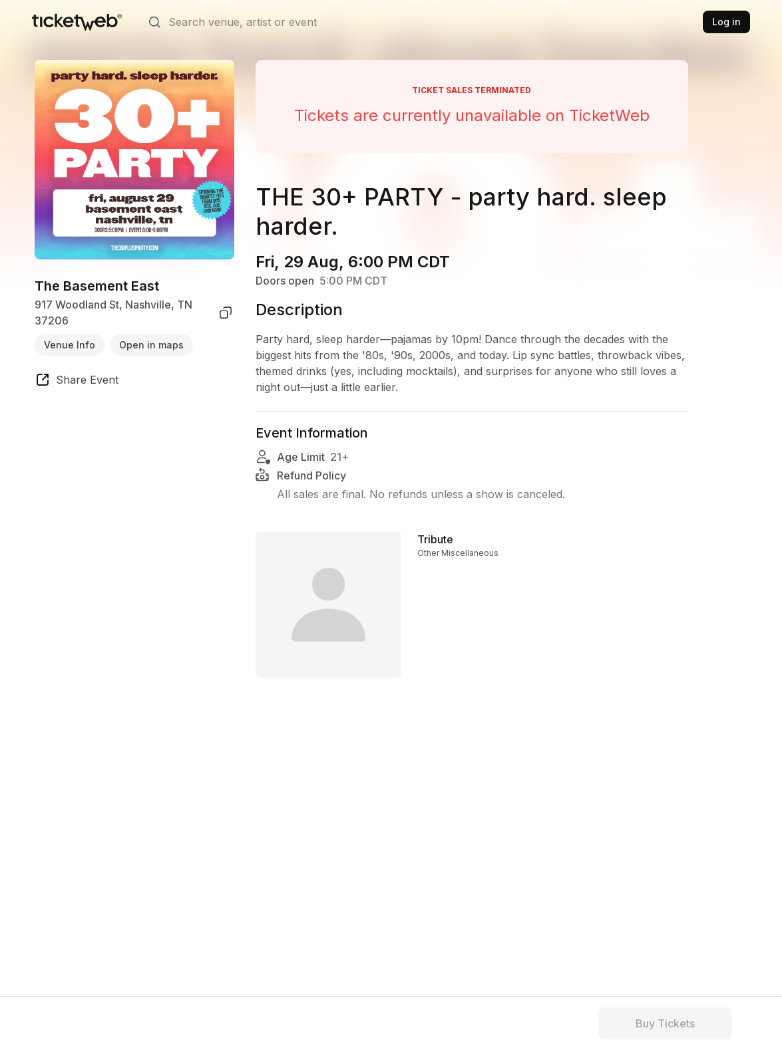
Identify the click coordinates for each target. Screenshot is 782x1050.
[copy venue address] (225, 312)
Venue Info (69, 344)
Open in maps (151, 344)
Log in (726, 21)
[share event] (76, 382)
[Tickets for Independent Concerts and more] (77, 22)
